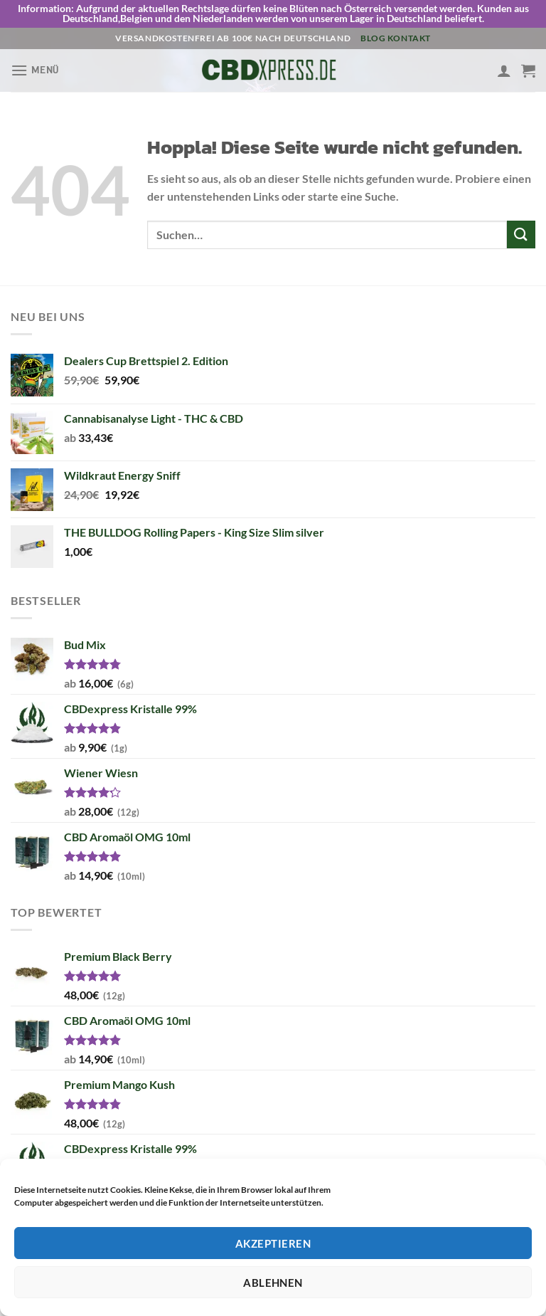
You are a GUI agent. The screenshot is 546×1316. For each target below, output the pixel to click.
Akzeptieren (273, 1243)
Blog (372, 38)
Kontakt (409, 38)
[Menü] (35, 70)
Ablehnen (273, 1282)
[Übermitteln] (521, 234)
